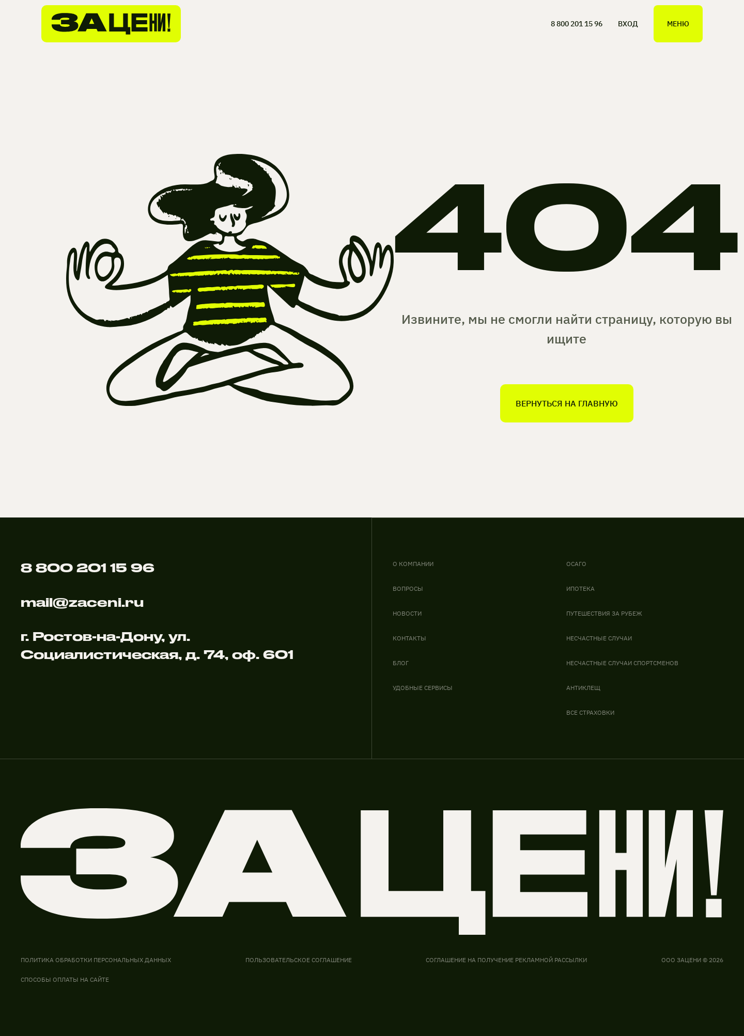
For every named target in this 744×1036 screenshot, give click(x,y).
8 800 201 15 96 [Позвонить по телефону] (87, 567)
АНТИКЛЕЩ (583, 688)
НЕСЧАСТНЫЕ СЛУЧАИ (599, 638)
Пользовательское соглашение (298, 960)
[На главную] (111, 23)
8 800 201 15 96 (576, 23)
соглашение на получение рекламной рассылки (506, 960)
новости (407, 613)
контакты (409, 638)
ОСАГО (576, 564)
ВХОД (628, 23)
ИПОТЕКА (580, 588)
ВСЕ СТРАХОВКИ (590, 712)
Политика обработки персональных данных (96, 960)
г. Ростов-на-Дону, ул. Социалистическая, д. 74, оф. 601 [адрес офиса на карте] (157, 645)
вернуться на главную (567, 403)
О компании (413, 564)
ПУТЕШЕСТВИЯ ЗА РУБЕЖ (604, 613)
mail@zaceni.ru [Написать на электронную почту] (82, 602)
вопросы (408, 588)
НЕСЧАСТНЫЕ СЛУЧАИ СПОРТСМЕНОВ (622, 663)
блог (401, 663)
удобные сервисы (423, 688)
